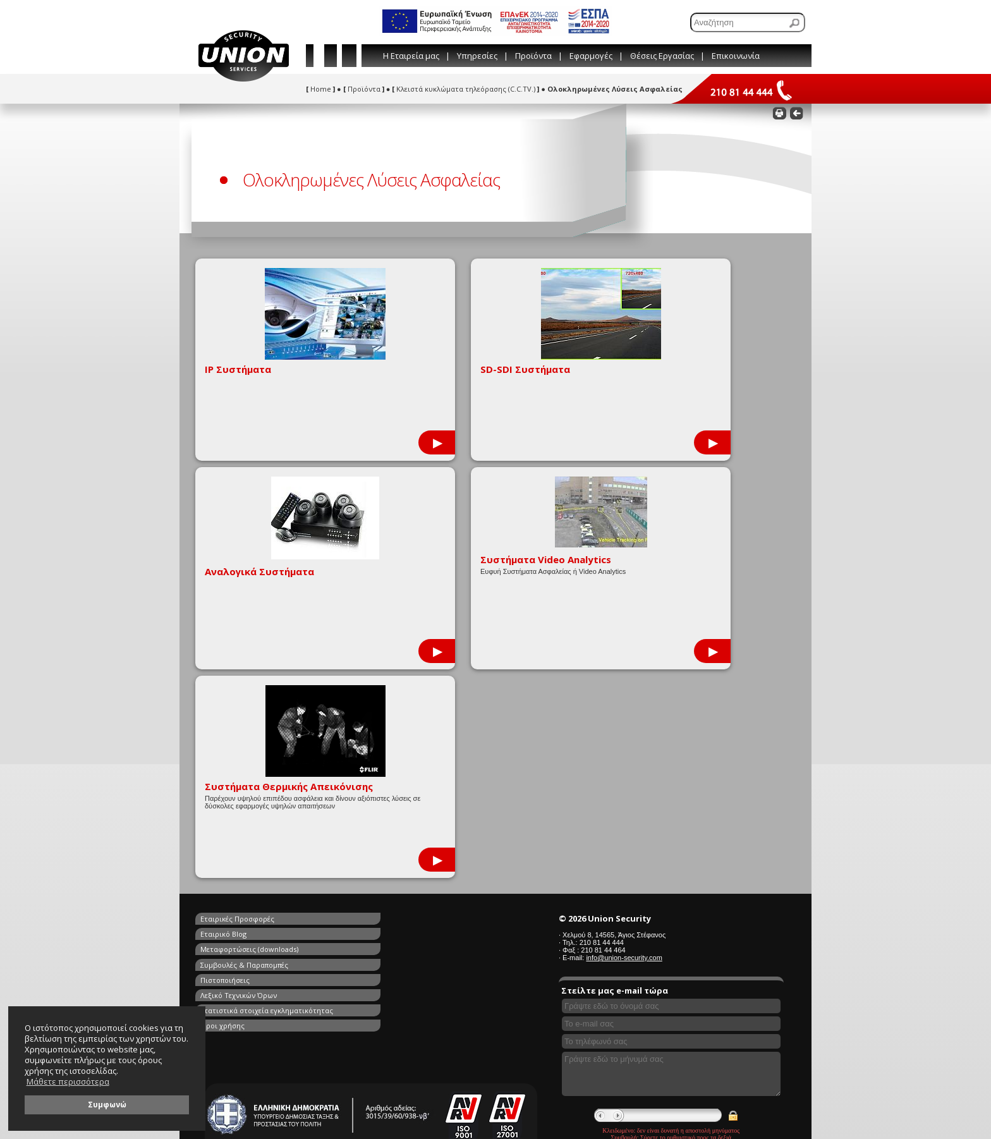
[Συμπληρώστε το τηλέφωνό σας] (671, 832)
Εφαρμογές (590, 55)
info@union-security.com (624, 749)
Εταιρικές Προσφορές (237, 710)
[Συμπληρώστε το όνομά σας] (671, 797)
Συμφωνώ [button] (107, 1104)
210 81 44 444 (602, 734)
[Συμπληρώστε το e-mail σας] (671, 815)
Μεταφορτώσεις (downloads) (249, 724)
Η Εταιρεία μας (411, 55)
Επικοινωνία (736, 55)
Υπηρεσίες (477, 55)
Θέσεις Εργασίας (662, 55)
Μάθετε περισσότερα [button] (68, 1081)
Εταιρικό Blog (371, 710)
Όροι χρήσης (370, 753)
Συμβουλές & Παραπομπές (391, 724)
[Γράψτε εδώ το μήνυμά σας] (671, 865)
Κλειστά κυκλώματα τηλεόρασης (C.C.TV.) (465, 89)
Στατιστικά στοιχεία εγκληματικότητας (266, 753)
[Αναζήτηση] (747, 22)
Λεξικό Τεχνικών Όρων (386, 739)
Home (320, 89)
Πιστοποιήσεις (225, 739)
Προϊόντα (533, 55)
